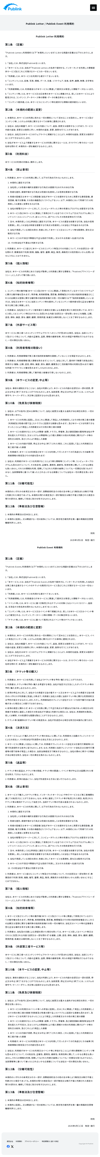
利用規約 (19, 1141)
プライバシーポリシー (32, 1141)
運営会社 (10, 1141)
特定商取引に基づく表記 (50, 1141)
